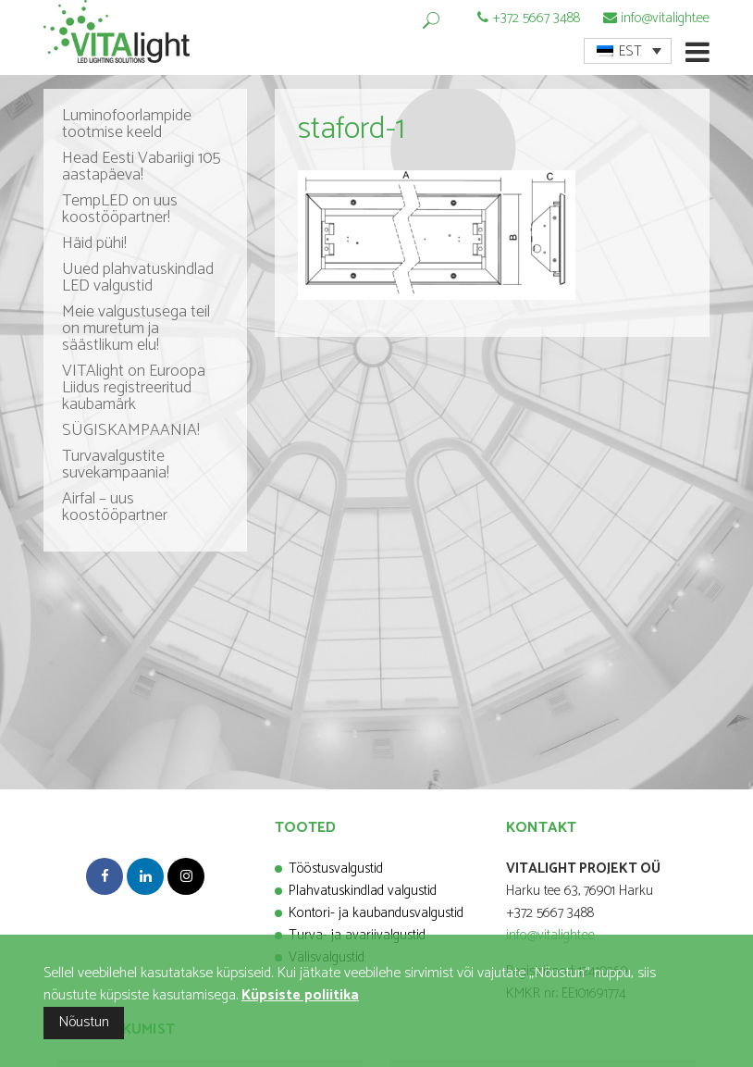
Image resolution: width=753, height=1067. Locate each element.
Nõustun (83, 1022)
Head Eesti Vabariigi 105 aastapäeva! (141, 166)
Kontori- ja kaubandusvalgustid (376, 912)
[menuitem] (628, 51)
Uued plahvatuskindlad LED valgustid (138, 277)
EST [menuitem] (630, 51)
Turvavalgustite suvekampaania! (115, 464)
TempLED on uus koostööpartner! (120, 209)
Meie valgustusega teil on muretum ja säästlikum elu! (136, 328)
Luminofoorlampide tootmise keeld (126, 124)
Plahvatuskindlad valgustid (363, 890)
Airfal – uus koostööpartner (114, 507)
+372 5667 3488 (536, 18)
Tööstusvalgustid (336, 868)
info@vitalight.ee (665, 18)
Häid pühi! (94, 243)
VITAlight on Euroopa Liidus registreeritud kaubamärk (133, 387)
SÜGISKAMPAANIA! (131, 430)
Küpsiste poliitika (300, 995)
